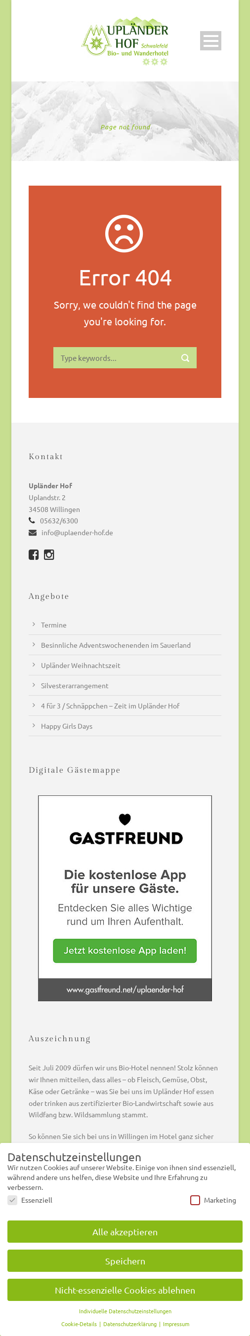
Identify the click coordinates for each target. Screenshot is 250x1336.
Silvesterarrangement (75, 685)
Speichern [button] (125, 1261)
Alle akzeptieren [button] (125, 1231)
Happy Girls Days (66, 725)
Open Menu (210, 40)
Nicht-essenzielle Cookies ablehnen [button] (125, 1290)
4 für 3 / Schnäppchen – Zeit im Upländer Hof (110, 705)
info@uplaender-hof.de (77, 532)
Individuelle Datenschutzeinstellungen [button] (125, 1311)
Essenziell (29, 1199)
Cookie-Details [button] (79, 1324)
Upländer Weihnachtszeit (81, 665)
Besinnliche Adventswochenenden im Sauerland (116, 644)
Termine (54, 624)
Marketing (213, 1199)
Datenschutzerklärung (130, 1324)
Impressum (176, 1324)
